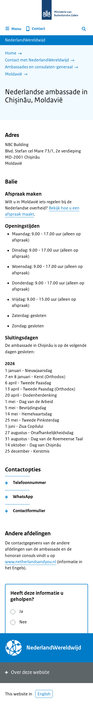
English (44, 694)
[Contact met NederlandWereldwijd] (41, 60)
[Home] (14, 53)
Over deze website (26, 672)
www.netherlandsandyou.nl (30, 561)
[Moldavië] (17, 74)
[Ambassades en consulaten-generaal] (43, 67)
